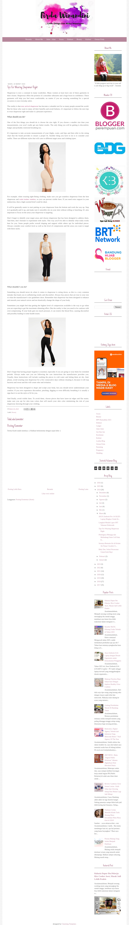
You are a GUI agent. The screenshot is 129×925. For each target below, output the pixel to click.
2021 (99, 571)
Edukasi (70, 39)
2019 (99, 578)
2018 (99, 581)
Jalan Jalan (100, 429)
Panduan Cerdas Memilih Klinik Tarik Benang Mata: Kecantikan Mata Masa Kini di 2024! (113, 815)
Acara (61, 39)
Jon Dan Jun (100, 432)
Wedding (99, 453)
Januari (102, 560)
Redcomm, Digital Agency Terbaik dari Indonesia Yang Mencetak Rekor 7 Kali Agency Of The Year (113, 734)
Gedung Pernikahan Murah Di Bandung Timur (111, 707)
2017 (99, 585)
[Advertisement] (48, 64)
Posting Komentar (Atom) (25, 500)
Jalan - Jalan (51, 39)
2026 (99, 483)
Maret (101, 513)
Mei (100, 510)
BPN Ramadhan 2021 (103, 420)
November (103, 496)
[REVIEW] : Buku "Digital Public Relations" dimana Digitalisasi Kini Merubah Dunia (111, 760)
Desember (103, 493)
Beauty (79, 39)
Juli (100, 503)
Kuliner (88, 39)
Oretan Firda (99, 39)
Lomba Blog (100, 441)
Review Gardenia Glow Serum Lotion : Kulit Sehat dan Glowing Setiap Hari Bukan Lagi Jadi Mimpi (113, 789)
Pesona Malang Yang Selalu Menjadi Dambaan (112, 841)
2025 (99, 486)
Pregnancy (100, 450)
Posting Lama (83, 489)
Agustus (102, 500)
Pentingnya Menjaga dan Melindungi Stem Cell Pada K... (109, 537)
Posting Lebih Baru (14, 489)
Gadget (98, 426)
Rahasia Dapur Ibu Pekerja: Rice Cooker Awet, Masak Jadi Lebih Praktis (107, 876)
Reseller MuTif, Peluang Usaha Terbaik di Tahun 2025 (113, 629)
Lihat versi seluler (48, 494)
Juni (100, 506)
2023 (99, 564)
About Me (39, 39)
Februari (102, 556)
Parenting (99, 447)
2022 (99, 568)
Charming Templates (69, 924)
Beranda (28, 39)
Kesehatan (99, 435)
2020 (99, 575)
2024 (99, 490)
